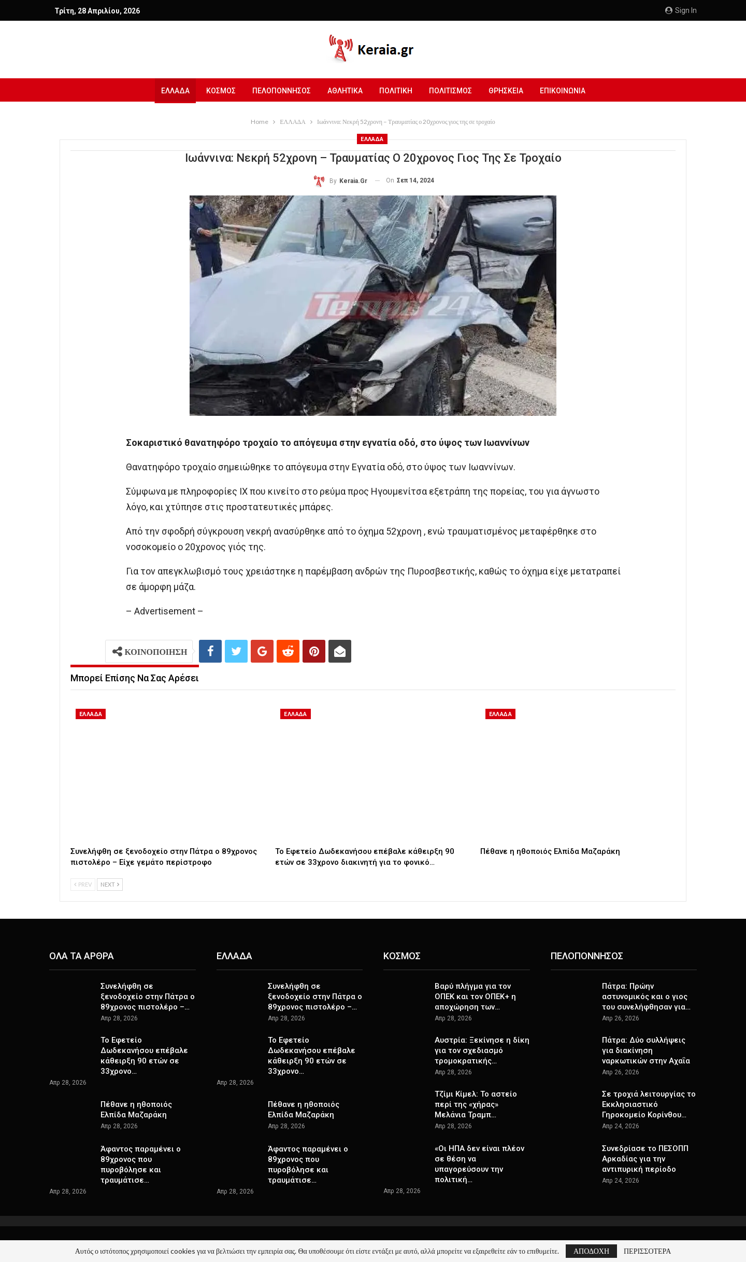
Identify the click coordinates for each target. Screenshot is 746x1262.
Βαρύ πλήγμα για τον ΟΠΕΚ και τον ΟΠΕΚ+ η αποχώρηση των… (475, 996)
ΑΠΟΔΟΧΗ (591, 1250)
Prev (83, 884)
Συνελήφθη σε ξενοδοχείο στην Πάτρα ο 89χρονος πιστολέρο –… (148, 996)
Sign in (681, 10)
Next (110, 884)
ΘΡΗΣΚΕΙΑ (509, 91)
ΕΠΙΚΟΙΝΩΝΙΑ (568, 91)
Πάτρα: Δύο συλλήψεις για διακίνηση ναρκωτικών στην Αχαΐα (646, 1050)
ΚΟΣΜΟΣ (217, 91)
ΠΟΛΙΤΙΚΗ (396, 91)
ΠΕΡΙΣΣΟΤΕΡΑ (647, 1251)
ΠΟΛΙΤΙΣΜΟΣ (452, 91)
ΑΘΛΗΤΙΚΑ (344, 91)
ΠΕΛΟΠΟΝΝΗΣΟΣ (279, 91)
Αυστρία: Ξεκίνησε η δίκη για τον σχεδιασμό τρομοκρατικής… (482, 1050)
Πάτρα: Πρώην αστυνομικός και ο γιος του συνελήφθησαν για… (646, 996)
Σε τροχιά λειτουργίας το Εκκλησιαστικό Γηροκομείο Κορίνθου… (649, 1104)
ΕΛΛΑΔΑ (169, 91)
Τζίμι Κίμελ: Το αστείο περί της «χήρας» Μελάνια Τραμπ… (476, 1104)
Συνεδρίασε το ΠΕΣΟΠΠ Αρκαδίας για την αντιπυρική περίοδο (645, 1159)
